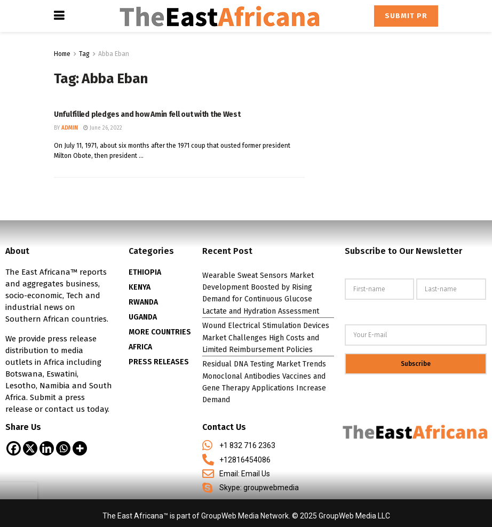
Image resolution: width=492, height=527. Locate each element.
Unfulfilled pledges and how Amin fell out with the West (147, 114)
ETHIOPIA (145, 272)
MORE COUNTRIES (160, 332)
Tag (84, 54)
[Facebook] (13, 448)
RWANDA (143, 302)
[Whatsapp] (63, 448)
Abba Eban (113, 54)
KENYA (139, 287)
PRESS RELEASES (159, 361)
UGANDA (143, 317)
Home (62, 54)
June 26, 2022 (102, 128)
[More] (80, 448)
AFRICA (140, 347)
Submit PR (406, 16)
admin (69, 128)
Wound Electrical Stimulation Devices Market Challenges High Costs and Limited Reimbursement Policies (265, 337)
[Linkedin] (46, 448)
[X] (30, 448)
